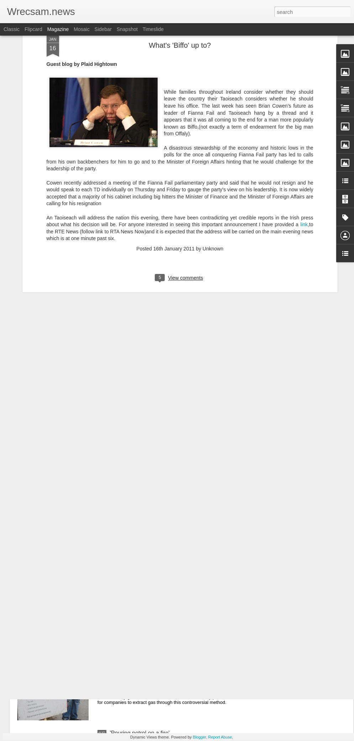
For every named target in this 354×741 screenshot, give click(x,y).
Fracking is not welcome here (147, 652)
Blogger (199, 737)
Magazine (58, 29)
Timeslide (153, 29)
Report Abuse (220, 737)
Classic (12, 29)
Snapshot (127, 29)
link (304, 87)
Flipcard (33, 29)
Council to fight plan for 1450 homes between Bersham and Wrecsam (167, 493)
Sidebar (103, 29)
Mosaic (81, 29)
